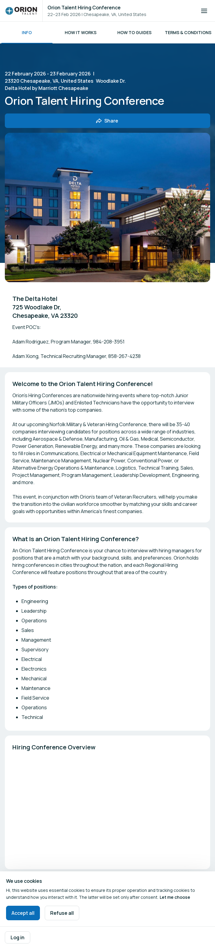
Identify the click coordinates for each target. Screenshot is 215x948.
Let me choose (175, 897)
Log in (17, 937)
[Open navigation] (204, 11)
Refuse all (62, 913)
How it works (80, 32)
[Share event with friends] (107, 120)
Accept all (22, 913)
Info (27, 32)
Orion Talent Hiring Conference (84, 7)
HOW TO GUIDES (134, 32)
